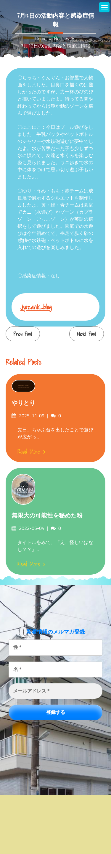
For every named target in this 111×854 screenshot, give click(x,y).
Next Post (86, 334)
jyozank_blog (36, 307)
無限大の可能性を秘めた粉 (47, 515)
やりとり (23, 403)
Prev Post (22, 334)
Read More (31, 451)
